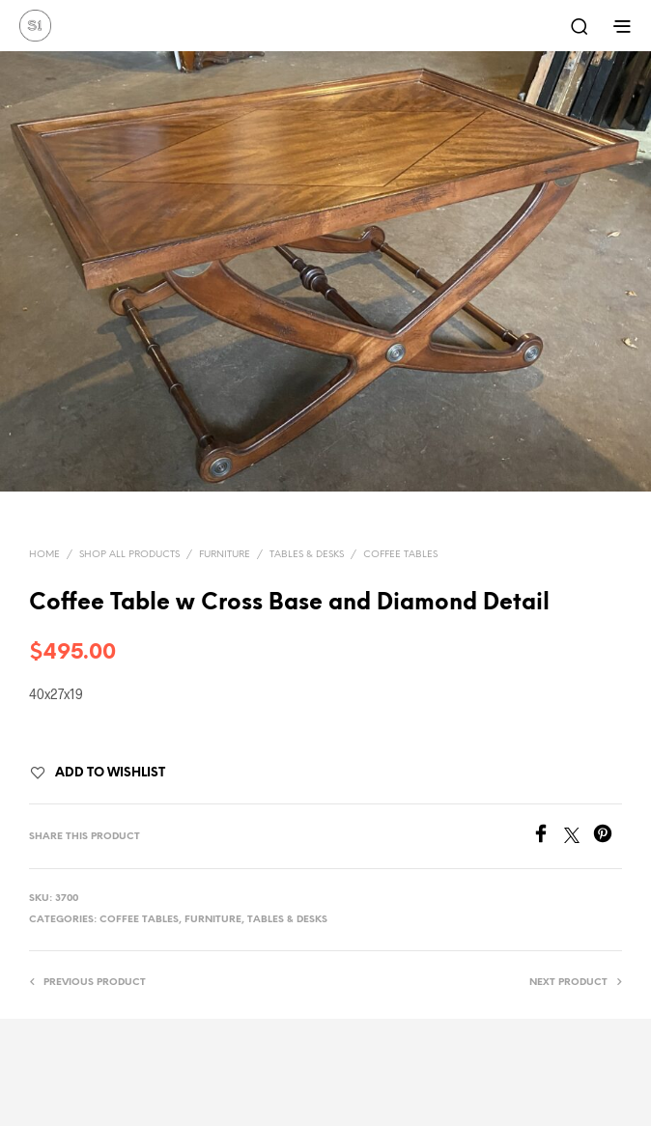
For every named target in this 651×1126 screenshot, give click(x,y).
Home (44, 554)
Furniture (224, 554)
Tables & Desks (306, 554)
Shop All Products (129, 554)
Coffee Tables (400, 554)
